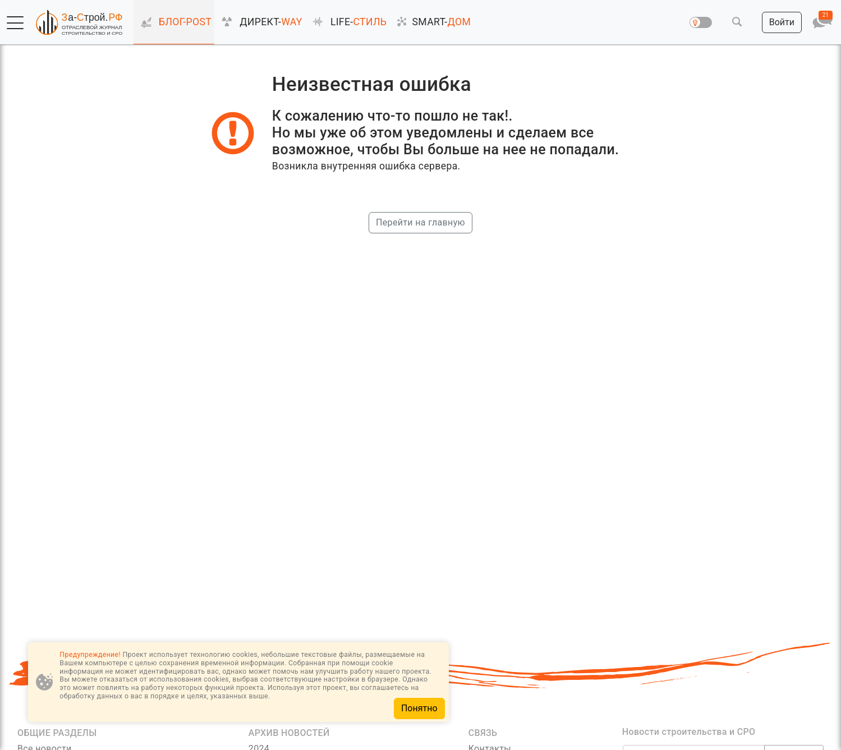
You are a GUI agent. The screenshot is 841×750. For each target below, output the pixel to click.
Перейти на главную (420, 222)
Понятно (419, 708)
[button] (15, 23)
